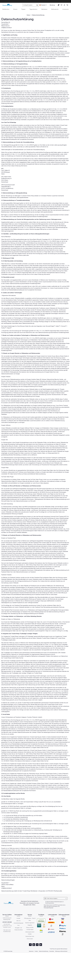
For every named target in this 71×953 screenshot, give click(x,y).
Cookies (36, 951)
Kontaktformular (7, 931)
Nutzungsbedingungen (48, 907)
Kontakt (18, 918)
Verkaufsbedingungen (18, 923)
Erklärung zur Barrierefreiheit (61, 951)
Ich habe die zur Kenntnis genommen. (54, 902)
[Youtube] (33, 944)
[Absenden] (66, 898)
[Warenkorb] (67, 5)
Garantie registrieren (29, 923)
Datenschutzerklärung (43, 951)
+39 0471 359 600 (7, 922)
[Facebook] (30, 944)
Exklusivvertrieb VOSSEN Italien (29, 928)
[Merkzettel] (61, 5)
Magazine (30, 925)
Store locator (30, 938)
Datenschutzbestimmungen (56, 901)
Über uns (18, 920)
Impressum (31, 951)
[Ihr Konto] (64, 5)
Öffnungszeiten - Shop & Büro (29, 919)
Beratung (52, 5)
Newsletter (51, 951)
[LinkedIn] (40, 944)
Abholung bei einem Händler (29, 933)
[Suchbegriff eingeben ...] (29, 5)
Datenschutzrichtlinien (53, 906)
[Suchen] (37, 5)
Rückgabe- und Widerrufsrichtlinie (18, 929)
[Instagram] (37, 944)
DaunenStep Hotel (30, 936)
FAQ (18, 925)
